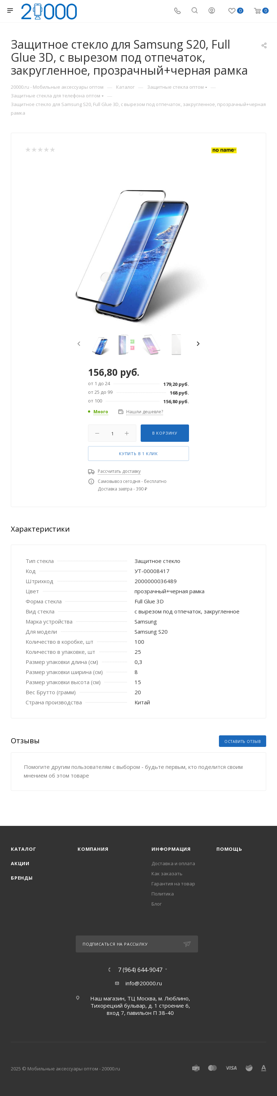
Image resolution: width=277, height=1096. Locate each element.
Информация (171, 849)
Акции (20, 863)
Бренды (22, 878)
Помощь (229, 849)
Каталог (23, 849)
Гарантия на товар (173, 883)
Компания (93, 849)
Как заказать (167, 873)
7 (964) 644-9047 (140, 970)
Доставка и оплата (173, 863)
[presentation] (78, 344)
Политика (162, 893)
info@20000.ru (144, 983)
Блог (156, 904)
